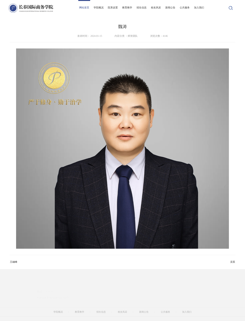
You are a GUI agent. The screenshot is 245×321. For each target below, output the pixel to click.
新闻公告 (170, 7)
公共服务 (185, 7)
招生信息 (142, 7)
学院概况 (99, 7)
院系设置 (113, 7)
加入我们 (199, 7)
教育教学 (127, 7)
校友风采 (156, 7)
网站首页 (84, 7)
